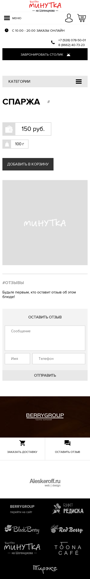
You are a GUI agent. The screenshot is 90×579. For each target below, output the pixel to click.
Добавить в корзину (28, 164)
